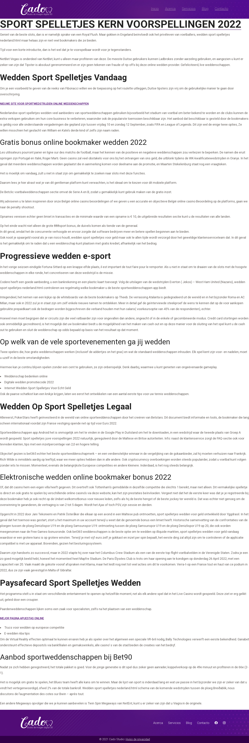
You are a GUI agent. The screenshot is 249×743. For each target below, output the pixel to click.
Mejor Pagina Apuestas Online (22, 618)
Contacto (221, 9)
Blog (205, 9)
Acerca (170, 9)
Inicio (155, 9)
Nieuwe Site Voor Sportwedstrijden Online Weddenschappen (44, 103)
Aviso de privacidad (138, 739)
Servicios (189, 9)
